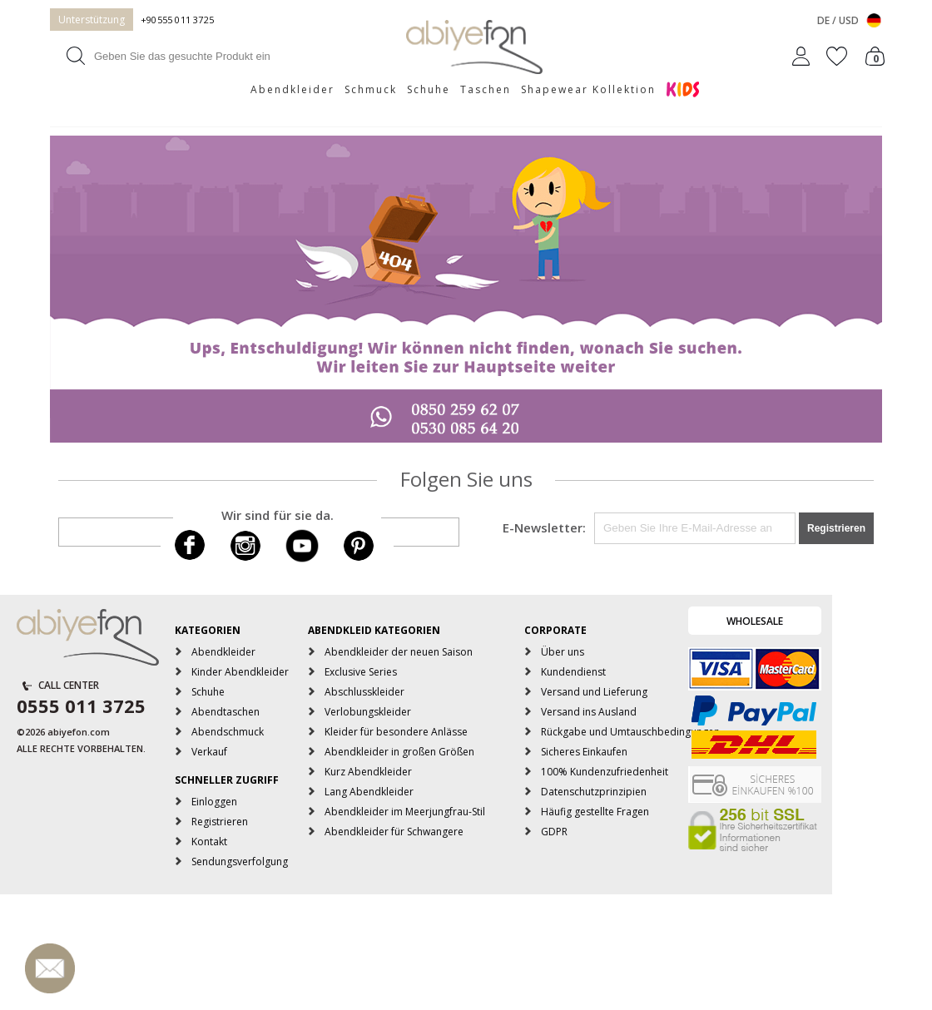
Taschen (485, 89)
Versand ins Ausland (589, 712)
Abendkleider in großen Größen (399, 752)
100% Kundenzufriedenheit (604, 772)
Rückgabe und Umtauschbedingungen (630, 732)
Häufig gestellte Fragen (595, 812)
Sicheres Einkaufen (584, 752)
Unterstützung (91, 19)
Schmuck (371, 89)
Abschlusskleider (364, 692)
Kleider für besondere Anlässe (396, 732)
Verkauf (209, 752)
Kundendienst (573, 672)
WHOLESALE (754, 621)
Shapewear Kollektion (588, 89)
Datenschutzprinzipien (594, 792)
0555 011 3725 (81, 705)
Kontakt (209, 841)
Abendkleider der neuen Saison (399, 652)
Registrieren (219, 821)
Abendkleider (292, 89)
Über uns (562, 652)
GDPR (554, 831)
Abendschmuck (227, 732)
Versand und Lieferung (594, 692)
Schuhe (428, 89)
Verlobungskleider (368, 712)
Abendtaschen (225, 712)
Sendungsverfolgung (239, 861)
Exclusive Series (361, 672)
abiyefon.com (78, 731)
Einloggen (214, 802)
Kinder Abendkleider (240, 672)
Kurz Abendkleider (368, 772)
